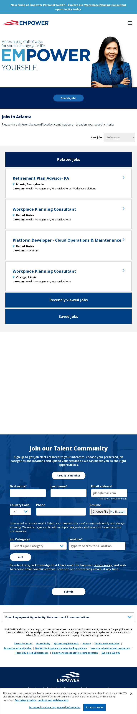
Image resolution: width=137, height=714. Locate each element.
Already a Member (68, 475)
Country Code (19, 505)
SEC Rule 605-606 (111, 652)
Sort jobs (96, 137)
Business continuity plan (18, 648)
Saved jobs (68, 316)
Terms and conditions (107, 643)
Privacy (86, 643)
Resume (95, 505)
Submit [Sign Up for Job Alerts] (68, 591)
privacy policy (102, 565)
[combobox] (96, 546)
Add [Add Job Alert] (20, 557)
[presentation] (32, 580)
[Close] (131, 695)
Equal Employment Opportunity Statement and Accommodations (69, 616)
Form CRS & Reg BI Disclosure (32, 652)
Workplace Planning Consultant (105, 5)
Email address (102, 486)
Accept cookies (94, 708)
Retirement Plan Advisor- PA (68, 178)
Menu (130, 23)
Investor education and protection (110, 648)
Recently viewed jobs (68, 300)
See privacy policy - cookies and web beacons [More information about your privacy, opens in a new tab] (41, 701)
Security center (23, 643)
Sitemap (69, 688)
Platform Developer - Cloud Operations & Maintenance (68, 240)
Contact (51, 688)
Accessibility (43, 643)
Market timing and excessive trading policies (61, 648)
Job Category (20, 539)
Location (75, 539)
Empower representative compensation (75, 652)
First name (18, 486)
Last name (58, 486)
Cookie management (95, 688)
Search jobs (68, 98)
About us (34, 688)
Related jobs (68, 159)
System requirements (66, 643)
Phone (40, 505)
